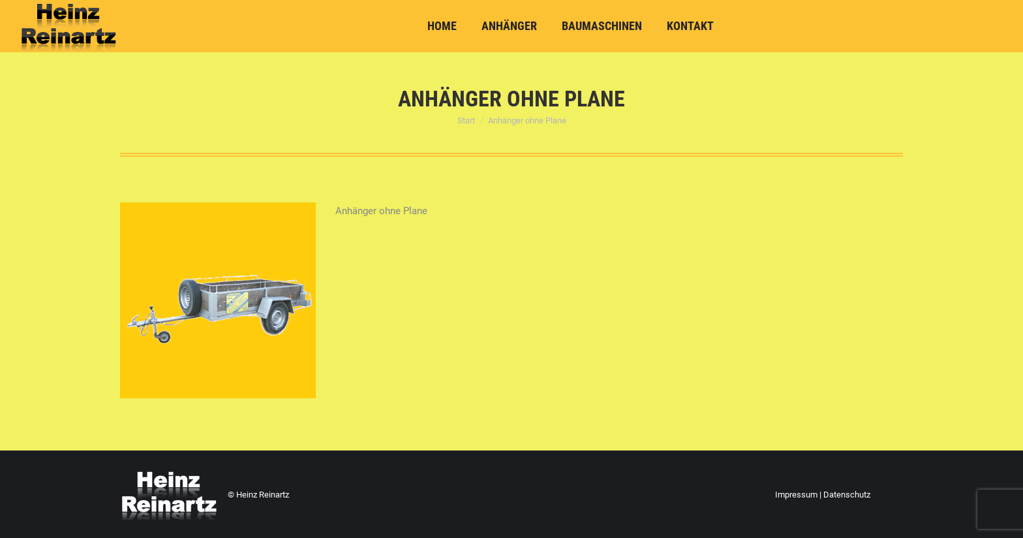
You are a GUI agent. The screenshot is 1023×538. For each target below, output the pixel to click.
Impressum (796, 494)
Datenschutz (846, 494)
